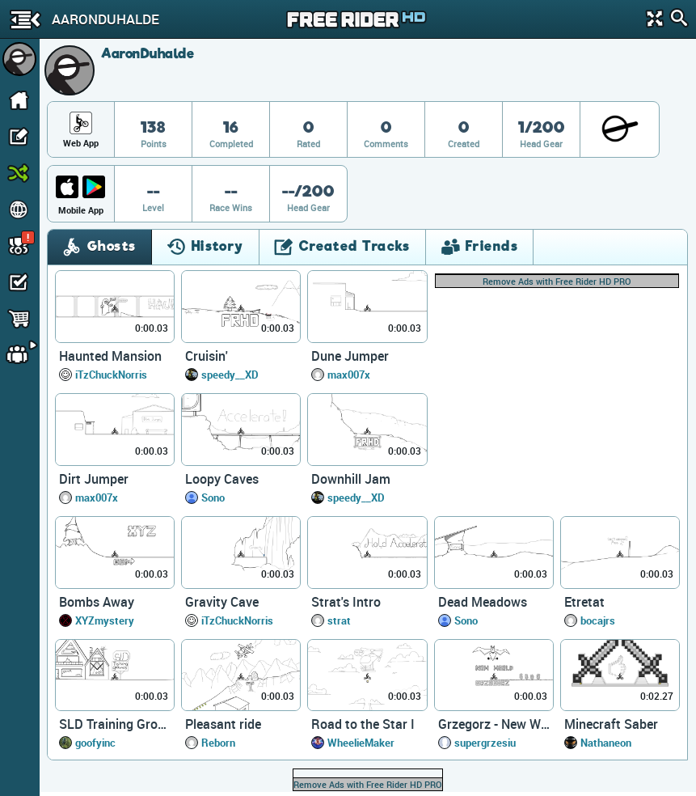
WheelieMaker (360, 742)
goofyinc (95, 742)
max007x (348, 374)
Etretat (584, 602)
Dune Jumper (350, 356)
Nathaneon (605, 742)
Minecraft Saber (611, 724)
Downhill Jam (350, 479)
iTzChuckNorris (111, 374)
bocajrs (597, 620)
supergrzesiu (485, 742)
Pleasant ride (223, 724)
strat (339, 620)
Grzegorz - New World (494, 724)
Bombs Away (96, 602)
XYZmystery (104, 620)
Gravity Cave (222, 602)
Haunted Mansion (110, 356)
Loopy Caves (222, 479)
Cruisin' (206, 356)
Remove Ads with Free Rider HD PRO (557, 281)
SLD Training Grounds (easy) (115, 724)
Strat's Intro (346, 602)
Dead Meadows (482, 602)
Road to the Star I (363, 724)
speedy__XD (230, 374)
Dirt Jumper (94, 479)
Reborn (218, 742)
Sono (213, 497)
